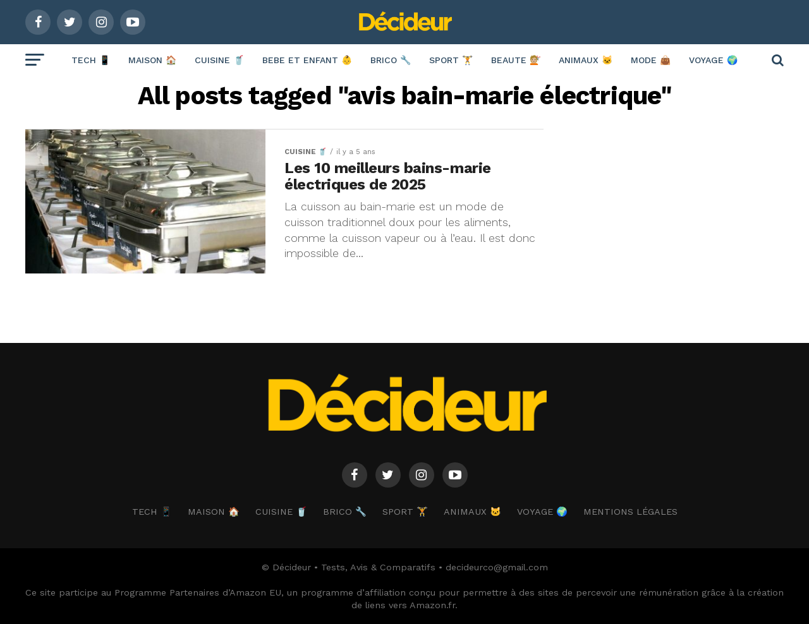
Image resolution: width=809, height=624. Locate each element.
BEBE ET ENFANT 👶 (307, 60)
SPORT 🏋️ (451, 60)
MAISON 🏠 (152, 60)
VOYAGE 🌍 (713, 60)
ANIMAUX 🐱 (585, 60)
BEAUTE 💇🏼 (515, 60)
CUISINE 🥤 (219, 60)
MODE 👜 (651, 60)
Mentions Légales (630, 512)
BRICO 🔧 (390, 60)
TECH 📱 (90, 60)
